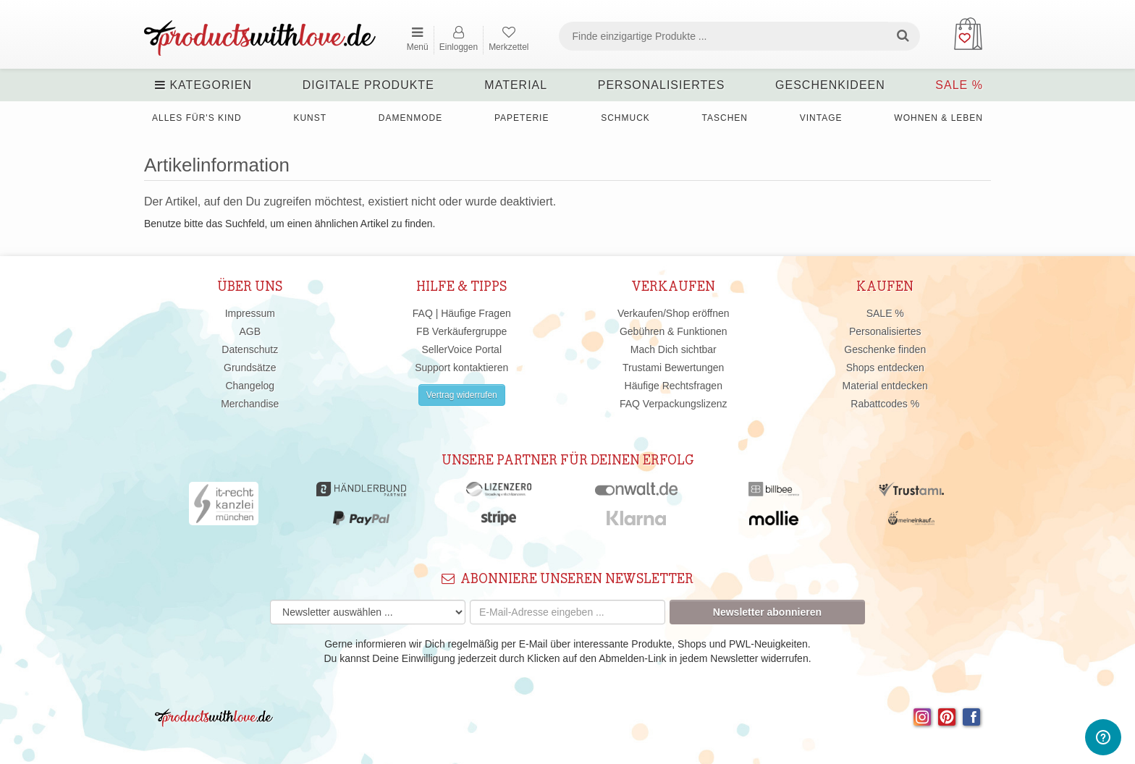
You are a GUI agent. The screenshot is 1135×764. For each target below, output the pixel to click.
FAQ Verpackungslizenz (673, 403)
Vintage (821, 118)
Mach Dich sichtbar (673, 349)
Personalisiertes (661, 85)
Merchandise (250, 403)
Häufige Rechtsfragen (673, 385)
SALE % (959, 85)
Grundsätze (250, 367)
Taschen (725, 118)
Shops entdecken (885, 367)
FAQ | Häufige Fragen (462, 313)
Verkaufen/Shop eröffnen (673, 313)
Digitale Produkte (368, 85)
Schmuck (625, 118)
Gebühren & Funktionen (673, 331)
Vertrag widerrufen (461, 395)
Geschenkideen (830, 85)
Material (515, 85)
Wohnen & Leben (938, 118)
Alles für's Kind (197, 118)
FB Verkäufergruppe (461, 331)
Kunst (309, 118)
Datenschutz (249, 349)
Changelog (249, 385)
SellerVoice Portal (461, 349)
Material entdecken (885, 385)
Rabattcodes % (885, 403)
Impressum (250, 313)
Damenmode (410, 118)
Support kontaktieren (461, 367)
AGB (250, 331)
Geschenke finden (885, 349)
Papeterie (521, 118)
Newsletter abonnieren (767, 612)
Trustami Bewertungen (673, 367)
